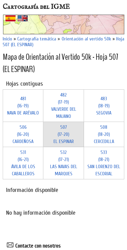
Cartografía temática (36, 39)
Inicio (7, 39)
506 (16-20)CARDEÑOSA (23, 134)
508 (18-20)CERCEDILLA (104, 134)
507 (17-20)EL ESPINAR (64, 134)
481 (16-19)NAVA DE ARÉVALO (23, 106)
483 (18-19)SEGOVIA (103, 106)
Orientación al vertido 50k (86, 39)
